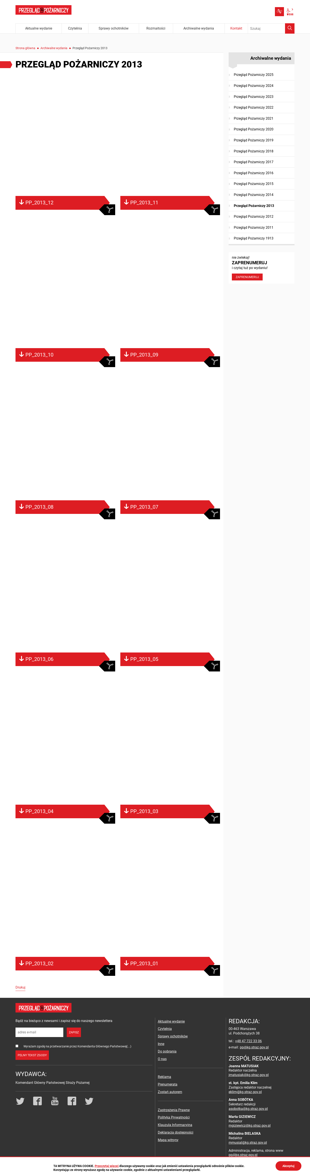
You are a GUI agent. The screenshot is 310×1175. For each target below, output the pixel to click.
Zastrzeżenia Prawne (174, 1110)
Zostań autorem (170, 1092)
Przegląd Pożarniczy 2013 (254, 206)
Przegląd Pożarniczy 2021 (253, 118)
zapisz (74, 1032)
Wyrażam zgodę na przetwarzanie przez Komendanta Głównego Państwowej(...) (77, 1046)
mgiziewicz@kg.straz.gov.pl (250, 1125)
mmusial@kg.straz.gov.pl (248, 1143)
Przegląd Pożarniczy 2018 (253, 151)
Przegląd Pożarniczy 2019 (253, 140)
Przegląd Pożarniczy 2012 (253, 216)
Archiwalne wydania (53, 48)
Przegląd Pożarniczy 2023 (253, 97)
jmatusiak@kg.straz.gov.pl (249, 1075)
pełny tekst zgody (32, 1055)
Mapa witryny (168, 1140)
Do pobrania (167, 1051)
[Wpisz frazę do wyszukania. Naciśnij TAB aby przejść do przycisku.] (271, 28)
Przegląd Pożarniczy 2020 (253, 129)
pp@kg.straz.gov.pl (254, 1047)
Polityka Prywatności (174, 1117)
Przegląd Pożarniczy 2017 (253, 162)
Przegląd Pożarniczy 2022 (253, 107)
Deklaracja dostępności (175, 1132)
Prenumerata (167, 1084)
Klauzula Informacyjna (175, 1125)
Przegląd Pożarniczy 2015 (253, 184)
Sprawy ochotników (173, 1036)
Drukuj (20, 987)
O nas (162, 1059)
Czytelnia (165, 1029)
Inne (161, 1044)
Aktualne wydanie (171, 1021)
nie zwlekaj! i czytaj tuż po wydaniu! (261, 267)
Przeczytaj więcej (107, 1166)
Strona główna (25, 48)
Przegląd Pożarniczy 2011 (253, 227)
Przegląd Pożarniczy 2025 (253, 75)
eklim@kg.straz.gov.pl (245, 1092)
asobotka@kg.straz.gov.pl (248, 1109)
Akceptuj (288, 1166)
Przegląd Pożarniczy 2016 (253, 173)
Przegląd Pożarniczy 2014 (253, 195)
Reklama (164, 1077)
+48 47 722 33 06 (248, 1041)
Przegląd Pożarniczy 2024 (253, 86)
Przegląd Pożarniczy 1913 (253, 238)
